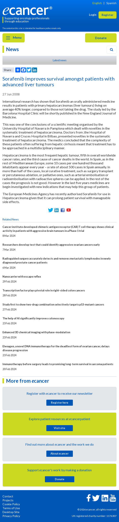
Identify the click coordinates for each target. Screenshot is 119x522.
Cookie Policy (11, 504)
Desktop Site (10, 512)
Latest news (59, 60)
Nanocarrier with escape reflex (21, 276)
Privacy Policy (11, 516)
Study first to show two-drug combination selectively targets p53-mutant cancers (53, 304)
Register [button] (107, 15)
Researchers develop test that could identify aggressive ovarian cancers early (51, 244)
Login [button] (92, 14)
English (97, 3)
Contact (7, 496)
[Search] (112, 50)
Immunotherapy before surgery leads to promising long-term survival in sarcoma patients (57, 364)
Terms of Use (11, 508)
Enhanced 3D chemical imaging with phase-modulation (36, 332)
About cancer (59, 453)
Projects (7, 500)
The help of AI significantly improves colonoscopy (33, 318)
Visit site (59, 428)
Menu (14, 37)
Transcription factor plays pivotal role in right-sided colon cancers (43, 290)
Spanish (111, 3)
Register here (59, 402)
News (12, 49)
